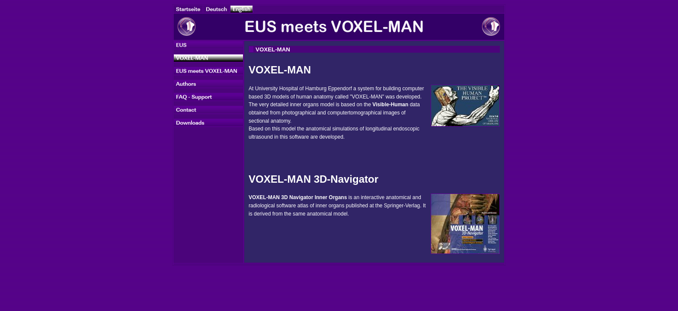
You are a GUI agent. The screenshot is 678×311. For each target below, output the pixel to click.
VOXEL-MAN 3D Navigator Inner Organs (298, 197)
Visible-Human (390, 105)
